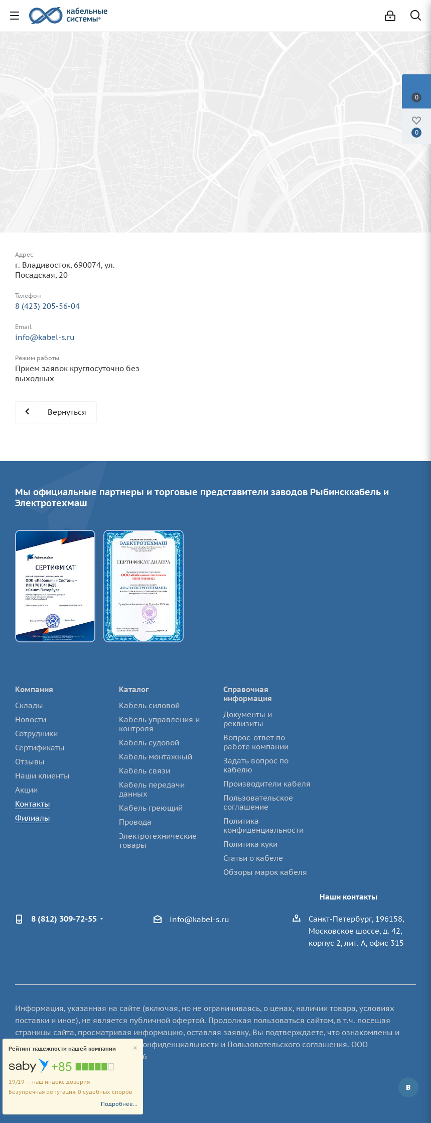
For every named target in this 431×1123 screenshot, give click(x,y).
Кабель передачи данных (152, 789)
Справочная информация (247, 694)
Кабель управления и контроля (159, 724)
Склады (29, 705)
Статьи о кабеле (253, 858)
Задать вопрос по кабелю (256, 765)
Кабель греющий (151, 808)
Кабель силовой (149, 705)
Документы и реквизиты (247, 719)
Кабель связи (144, 770)
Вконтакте (408, 1087)
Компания (34, 689)
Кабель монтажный (155, 756)
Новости (30, 719)
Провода (135, 822)
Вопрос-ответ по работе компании (256, 742)
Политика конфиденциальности (263, 825)
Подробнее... (119, 1103)
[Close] (135, 1048)
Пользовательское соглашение (258, 802)
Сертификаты (40, 747)
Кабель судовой (149, 742)
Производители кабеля (267, 784)
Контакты (32, 804)
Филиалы (32, 818)
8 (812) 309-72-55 (64, 919)
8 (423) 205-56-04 (47, 306)
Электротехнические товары (158, 840)
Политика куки (250, 844)
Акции (26, 790)
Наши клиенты (42, 775)
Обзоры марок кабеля (265, 872)
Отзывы (30, 761)
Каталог (134, 689)
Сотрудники (36, 733)
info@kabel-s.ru (45, 337)
